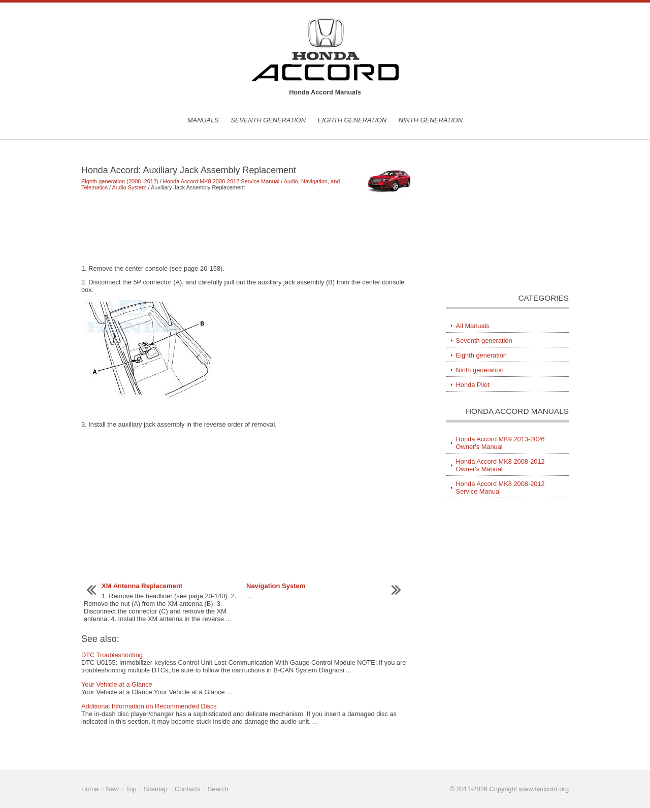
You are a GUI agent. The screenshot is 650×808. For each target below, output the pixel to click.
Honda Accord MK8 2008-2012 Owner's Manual (500, 465)
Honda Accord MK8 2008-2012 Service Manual (221, 181)
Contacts (188, 789)
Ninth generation (431, 120)
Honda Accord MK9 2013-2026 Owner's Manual (500, 442)
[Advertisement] (248, 227)
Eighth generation (352, 120)
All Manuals (473, 326)
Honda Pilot (473, 385)
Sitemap (156, 789)
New (112, 789)
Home (90, 789)
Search (218, 789)
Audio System (129, 187)
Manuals (203, 120)
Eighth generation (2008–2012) (119, 181)
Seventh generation (268, 120)
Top (131, 789)
